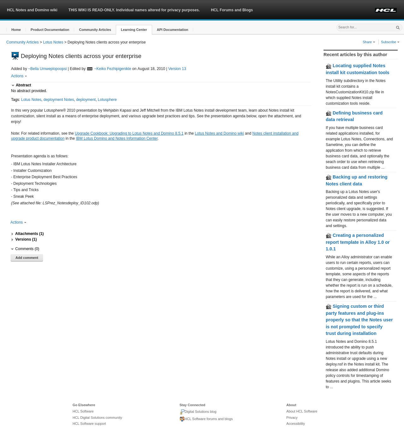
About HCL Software (301, 411)
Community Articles (22, 42)
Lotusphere (107, 99)
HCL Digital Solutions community (97, 417)
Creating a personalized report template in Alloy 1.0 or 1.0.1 (358, 242)
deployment (86, 99)
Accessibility (295, 423)
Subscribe (390, 42)
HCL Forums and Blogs (232, 10)
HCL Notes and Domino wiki (32, 10)
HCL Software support (89, 423)
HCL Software (83, 411)
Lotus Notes (53, 42)
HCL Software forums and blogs (206, 419)
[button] (16, 30)
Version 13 (177, 69)
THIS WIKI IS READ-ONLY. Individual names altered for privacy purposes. (134, 10)
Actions (19, 76)
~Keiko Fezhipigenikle (112, 69)
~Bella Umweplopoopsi (47, 69)
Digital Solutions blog (198, 411)
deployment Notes (59, 99)
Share (369, 42)
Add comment (26, 258)
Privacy (291, 417)
